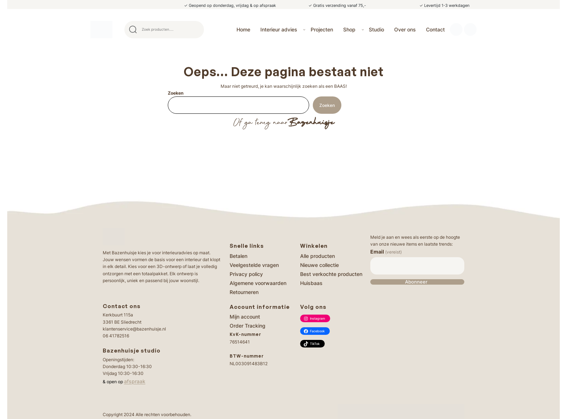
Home (243, 29)
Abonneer (416, 282)
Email (386, 252)
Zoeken (175, 93)
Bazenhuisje (310, 123)
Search (195, 29)
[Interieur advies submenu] (304, 29)
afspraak (134, 381)
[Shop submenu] (363, 29)
